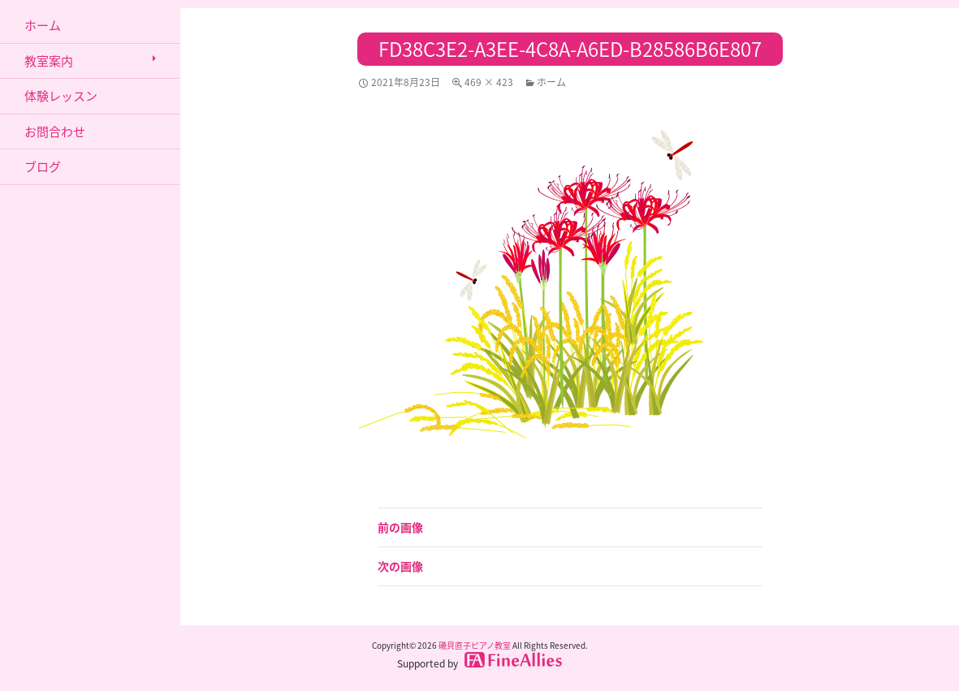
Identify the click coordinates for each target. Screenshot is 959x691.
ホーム (551, 82)
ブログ (42, 166)
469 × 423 (488, 82)
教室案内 (48, 61)
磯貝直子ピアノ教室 (474, 645)
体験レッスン (60, 96)
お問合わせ (54, 131)
